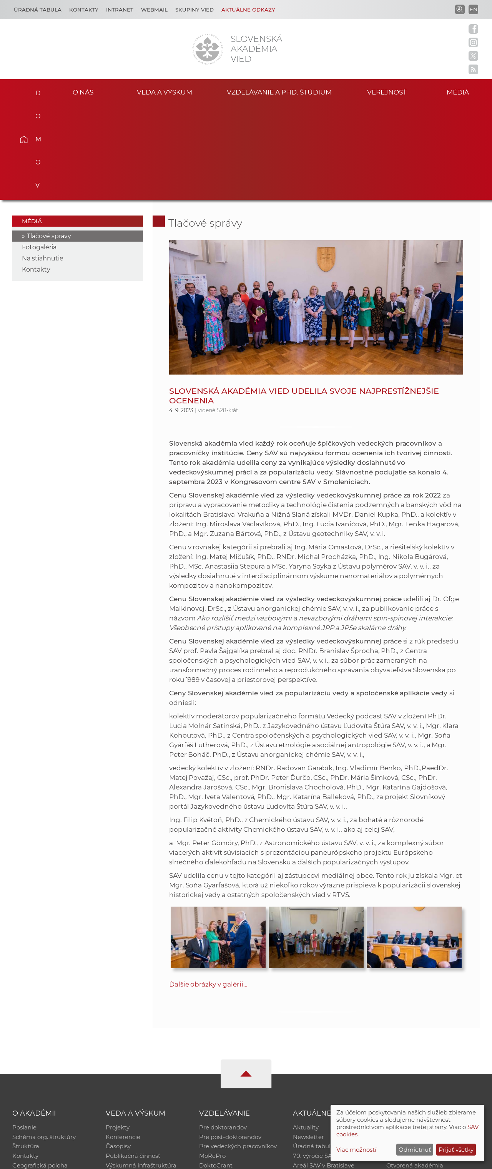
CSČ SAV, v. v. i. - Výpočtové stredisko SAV (126, 1159)
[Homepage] (207, 49)
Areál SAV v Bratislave (323, 1072)
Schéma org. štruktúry (44, 1042)
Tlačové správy (49, 140)
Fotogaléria (39, 152)
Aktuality (306, 1032)
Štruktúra (25, 1052)
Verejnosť (386, 92)
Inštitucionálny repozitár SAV (427, 1032)
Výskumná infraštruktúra (141, 1072)
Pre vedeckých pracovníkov (238, 1052)
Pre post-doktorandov (230, 1042)
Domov (35, 90)
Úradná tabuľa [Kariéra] (38, 10)
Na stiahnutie (42, 163)
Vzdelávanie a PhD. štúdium (279, 92)
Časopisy (118, 1052)
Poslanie (24, 1032)
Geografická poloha (40, 1072)
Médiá (460, 92)
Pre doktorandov (223, 1032)
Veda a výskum (164, 92)
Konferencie (123, 1042)
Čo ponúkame (313, 1082)
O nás (83, 92)
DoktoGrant (216, 1072)
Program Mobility (224, 1082)
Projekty (118, 1032)
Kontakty (83, 10)
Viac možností (356, 1149)
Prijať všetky (456, 1149)
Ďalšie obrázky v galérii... (208, 889)
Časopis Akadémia (412, 1062)
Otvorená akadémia (415, 1072)
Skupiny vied (194, 10)
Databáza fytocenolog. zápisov (429, 1052)
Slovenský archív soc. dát (421, 1042)
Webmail (154, 10)
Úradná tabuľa (313, 1052)
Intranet (119, 10)
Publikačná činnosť (133, 1062)
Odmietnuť (415, 1149)
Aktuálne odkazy (248, 10)
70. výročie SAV (314, 1062)
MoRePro (212, 1062)
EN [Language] (473, 9)
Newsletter (308, 1042)
